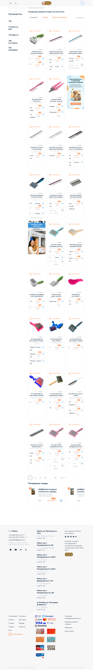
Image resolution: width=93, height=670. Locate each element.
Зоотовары (15, 7)
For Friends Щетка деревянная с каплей (56, 394)
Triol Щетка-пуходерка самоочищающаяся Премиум (36, 295)
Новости (22, 627)
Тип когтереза (15, 42)
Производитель (16, 14)
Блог (10, 630)
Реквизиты (68, 627)
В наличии (33, 17)
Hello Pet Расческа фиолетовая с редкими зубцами (56, 196)
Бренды (21, 623)
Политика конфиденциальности (73, 617)
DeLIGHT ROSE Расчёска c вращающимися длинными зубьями (36, 100)
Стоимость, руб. (15, 28)
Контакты (22, 616)
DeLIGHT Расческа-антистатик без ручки (76, 148)
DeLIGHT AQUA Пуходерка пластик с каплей (56, 245)
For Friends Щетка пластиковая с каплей (76, 339)
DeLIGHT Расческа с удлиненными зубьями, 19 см (56, 148)
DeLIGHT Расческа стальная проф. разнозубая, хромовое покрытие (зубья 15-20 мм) (37, 148)
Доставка (22, 620)
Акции (45, 17)
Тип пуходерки (15, 49)
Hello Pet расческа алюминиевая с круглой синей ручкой (75, 52)
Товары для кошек (22, 7)
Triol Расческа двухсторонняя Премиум (56, 295)
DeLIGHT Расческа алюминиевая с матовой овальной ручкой (37, 445)
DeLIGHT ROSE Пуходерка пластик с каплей (75, 445)
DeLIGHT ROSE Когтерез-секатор (56, 100)
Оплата (11, 620)
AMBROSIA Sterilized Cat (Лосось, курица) (47, 490)
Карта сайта (69, 631)
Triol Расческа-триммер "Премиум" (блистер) (36, 52)
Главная (9, 7)
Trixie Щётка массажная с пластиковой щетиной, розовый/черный (75, 295)
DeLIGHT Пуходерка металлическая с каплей (36, 196)
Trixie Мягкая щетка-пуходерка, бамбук (75, 245)
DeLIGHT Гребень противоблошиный (76, 196)
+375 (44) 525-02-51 (15, 535)
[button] (79, 483)
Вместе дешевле (60, 17)
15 (55, 478)
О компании (12, 616)
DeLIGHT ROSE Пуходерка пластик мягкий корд (56, 445)
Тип (15, 21)
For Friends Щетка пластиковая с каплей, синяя (37, 394)
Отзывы (11, 623)
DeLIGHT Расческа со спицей (76, 394)
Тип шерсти (15, 35)
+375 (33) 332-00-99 (16, 537)
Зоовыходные (15, 634)
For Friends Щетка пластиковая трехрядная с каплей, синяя (56, 339)
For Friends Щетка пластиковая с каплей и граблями (36, 339)
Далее (63, 478)
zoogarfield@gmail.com (16, 540)
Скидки (11, 627)
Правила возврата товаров (71, 623)
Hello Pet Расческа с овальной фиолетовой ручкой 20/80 (56, 52)
